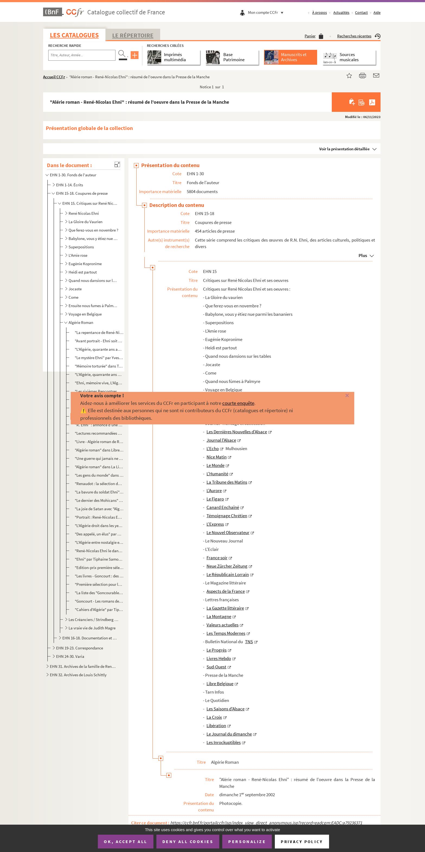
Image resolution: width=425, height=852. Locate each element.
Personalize (247, 841)
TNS (249, 642)
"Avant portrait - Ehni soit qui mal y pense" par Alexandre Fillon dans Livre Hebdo (99, 340)
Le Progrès (217, 650)
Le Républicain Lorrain (228, 574)
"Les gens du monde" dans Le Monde (99, 475)
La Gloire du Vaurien (85, 221)
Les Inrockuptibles (224, 742)
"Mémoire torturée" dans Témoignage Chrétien (99, 366)
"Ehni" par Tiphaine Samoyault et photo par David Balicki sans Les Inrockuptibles (99, 559)
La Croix (214, 717)
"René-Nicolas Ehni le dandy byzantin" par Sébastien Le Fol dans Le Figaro (99, 550)
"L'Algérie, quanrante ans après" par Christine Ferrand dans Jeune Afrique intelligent (99, 374)
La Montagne (219, 616)
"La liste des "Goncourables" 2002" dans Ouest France (99, 592)
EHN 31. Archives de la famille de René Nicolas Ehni (83, 666)
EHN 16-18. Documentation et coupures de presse (90, 637)
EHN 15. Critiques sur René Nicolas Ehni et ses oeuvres (90, 203)
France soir (217, 558)
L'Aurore (214, 490)
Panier (314, 35)
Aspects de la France (226, 591)
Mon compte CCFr (267, 12)
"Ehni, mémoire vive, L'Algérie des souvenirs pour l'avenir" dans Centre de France (99, 382)
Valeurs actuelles (223, 625)
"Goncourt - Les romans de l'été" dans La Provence (99, 601)
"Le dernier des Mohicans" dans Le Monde (99, 500)
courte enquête (238, 403)
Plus (363, 255)
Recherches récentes (359, 35)
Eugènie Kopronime (85, 263)
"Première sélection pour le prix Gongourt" (99, 584)
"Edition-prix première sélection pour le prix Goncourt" (99, 567)
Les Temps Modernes (226, 633)
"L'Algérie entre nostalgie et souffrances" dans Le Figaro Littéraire (99, 542)
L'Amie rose (78, 255)
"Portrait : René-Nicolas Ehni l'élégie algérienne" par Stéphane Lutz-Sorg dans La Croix (99, 517)
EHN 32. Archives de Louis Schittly (78, 674)
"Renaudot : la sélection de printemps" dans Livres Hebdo (99, 483)
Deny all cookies (187, 841)
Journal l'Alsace (221, 440)
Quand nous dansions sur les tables (93, 280)
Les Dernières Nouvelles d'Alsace (237, 432)
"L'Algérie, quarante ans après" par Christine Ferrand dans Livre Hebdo (99, 349)
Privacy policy (302, 841)
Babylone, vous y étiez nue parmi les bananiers (93, 238)
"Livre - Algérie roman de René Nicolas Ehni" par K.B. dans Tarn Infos (99, 441)
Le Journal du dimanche (229, 734)
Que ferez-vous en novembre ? (93, 230)
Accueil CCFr (54, 76)
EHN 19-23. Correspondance (79, 648)
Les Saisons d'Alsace (225, 709)
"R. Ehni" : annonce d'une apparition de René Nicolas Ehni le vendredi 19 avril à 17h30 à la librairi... (99, 424)
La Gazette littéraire (225, 608)
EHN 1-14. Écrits (69, 184)
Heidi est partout (83, 272)
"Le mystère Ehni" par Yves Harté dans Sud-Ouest (99, 357)
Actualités (341, 12)
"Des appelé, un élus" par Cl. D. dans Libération (99, 533)
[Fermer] (337, 396)
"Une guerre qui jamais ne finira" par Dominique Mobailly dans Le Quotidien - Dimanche (99, 458)
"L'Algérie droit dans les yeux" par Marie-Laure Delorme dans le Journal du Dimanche (99, 525)
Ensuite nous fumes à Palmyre (93, 305)
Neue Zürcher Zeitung (227, 566)
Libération (216, 726)
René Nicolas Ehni (84, 213)
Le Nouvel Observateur (228, 532)
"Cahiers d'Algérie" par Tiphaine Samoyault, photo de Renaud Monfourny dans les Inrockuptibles (99, 609)
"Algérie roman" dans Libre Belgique (99, 450)
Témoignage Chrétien (227, 516)
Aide (377, 12)
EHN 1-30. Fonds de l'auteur (73, 174)
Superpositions (81, 246)
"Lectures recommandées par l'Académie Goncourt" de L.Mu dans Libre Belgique (99, 433)
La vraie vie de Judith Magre (92, 627)
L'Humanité (217, 474)
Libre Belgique (220, 684)
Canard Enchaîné (223, 507)
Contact (361, 12)
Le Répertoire (132, 35)
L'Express (215, 524)
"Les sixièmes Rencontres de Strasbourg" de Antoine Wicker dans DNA (99, 391)
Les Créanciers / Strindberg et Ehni (93, 619)
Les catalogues (74, 35)
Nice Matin (217, 457)
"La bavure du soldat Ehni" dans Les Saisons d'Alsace (99, 492)
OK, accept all (125, 841)
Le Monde (215, 465)
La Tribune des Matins (227, 482)
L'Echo (213, 448)
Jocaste (75, 288)
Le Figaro (215, 499)
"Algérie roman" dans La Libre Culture (99, 466)
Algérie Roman (81, 322)
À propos (319, 12)
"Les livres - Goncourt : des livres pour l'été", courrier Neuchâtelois (99, 575)
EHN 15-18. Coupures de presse (82, 193)
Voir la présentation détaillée (344, 148)
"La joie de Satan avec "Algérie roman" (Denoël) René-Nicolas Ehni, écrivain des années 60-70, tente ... (99, 508)
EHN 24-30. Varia (70, 656)
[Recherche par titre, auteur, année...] (81, 55)
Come (73, 297)
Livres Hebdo (219, 658)
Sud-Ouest (216, 667)
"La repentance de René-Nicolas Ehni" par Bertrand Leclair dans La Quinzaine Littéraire (99, 332)
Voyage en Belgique (85, 314)
